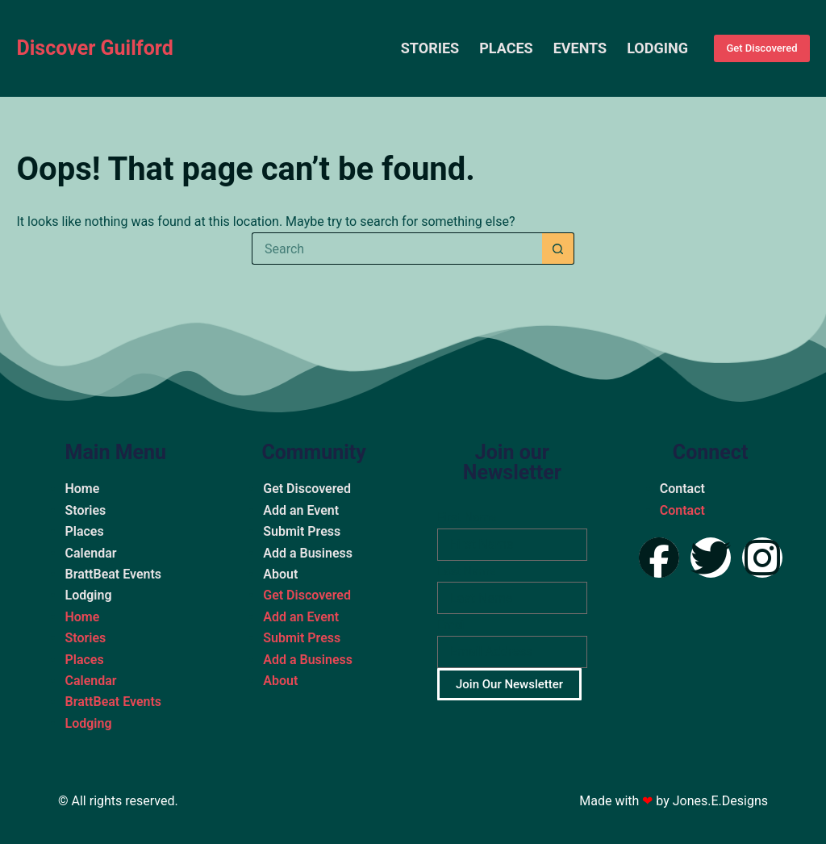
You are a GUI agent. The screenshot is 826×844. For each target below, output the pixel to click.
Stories (430, 48)
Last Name (466, 571)
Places (505, 48)
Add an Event (301, 510)
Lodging (657, 48)
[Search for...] (397, 248)
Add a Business (308, 553)
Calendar (90, 553)
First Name (466, 517)
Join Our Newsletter (509, 684)
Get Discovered (761, 48)
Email (452, 624)
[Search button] (558, 248)
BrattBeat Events (113, 574)
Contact (682, 488)
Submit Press (301, 531)
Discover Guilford (94, 48)
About (280, 574)
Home (82, 488)
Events (580, 48)
